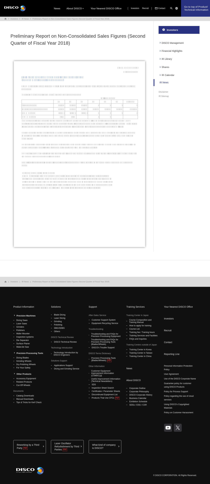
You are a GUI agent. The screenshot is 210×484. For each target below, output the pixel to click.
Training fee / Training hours (142, 332)
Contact (159, 8)
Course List (134, 329)
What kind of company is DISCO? (104, 446)
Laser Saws (21, 323)
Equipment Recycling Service (105, 323)
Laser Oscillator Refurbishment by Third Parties (66, 446)
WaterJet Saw (22, 347)
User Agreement (171, 374)
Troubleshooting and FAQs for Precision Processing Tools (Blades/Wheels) (104, 341)
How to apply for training (140, 325)
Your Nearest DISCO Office (106, 8)
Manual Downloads (25, 399)
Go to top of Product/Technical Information (196, 8)
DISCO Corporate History (140, 395)
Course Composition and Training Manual (140, 321)
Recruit (145, 8)
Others (57, 331)
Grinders (20, 327)
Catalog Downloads (25, 396)
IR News (25, 19)
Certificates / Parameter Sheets (106, 391)
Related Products (24, 382)
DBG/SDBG (59, 328)
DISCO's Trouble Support (103, 347)
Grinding (58, 321)
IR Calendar (168, 75)
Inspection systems (25, 337)
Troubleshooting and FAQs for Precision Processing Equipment (105, 335)
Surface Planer (23, 343)
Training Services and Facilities (143, 335)
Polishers (20, 330)
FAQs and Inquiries (138, 339)
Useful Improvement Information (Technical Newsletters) (105, 380)
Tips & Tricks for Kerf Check (29, 402)
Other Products (23, 374)
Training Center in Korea (140, 349)
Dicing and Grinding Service (66, 369)
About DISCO (74, 8)
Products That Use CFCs (103, 398)
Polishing (58, 325)
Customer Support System (103, 320)
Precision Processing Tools (29, 353)
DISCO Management (173, 43)
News (57, 8)
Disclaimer (163, 92)
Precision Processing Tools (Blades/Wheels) (103, 359)
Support (93, 306)
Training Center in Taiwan (140, 353)
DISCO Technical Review (65, 342)
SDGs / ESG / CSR (138, 405)
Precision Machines (25, 316)
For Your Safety (23, 368)
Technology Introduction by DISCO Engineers (66, 353)
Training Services (135, 306)
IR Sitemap (164, 96)
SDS (94, 384)
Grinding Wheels (23, 361)
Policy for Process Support (176, 391)
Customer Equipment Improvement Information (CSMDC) (102, 373)
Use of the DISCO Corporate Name (180, 379)
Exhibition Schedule (138, 401)
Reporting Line (172, 354)
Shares (165, 67)
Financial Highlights (172, 51)
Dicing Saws (21, 320)
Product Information (23, 306)
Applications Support (63, 365)
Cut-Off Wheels (23, 385)
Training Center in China (140, 356)
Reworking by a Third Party (28, 446)
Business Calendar (137, 398)
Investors (135, 8)
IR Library (167, 59)
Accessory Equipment (26, 378)
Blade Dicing (59, 315)
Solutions (56, 306)
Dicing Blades (22, 358)
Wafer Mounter (23, 333)
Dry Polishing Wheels (26, 364)
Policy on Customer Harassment (178, 412)
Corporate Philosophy (139, 391)
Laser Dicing (59, 318)
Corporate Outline (137, 388)
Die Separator (22, 340)
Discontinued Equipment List (104, 394)
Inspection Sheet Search (103, 388)
